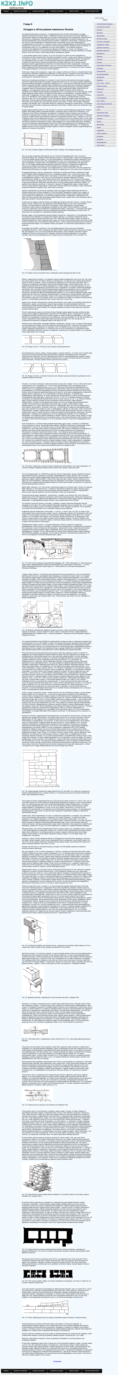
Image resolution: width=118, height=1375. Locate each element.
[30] (86, 881)
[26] (45, 474)
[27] (44, 479)
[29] (69, 846)
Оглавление (57, 1361)
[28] (70, 498)
